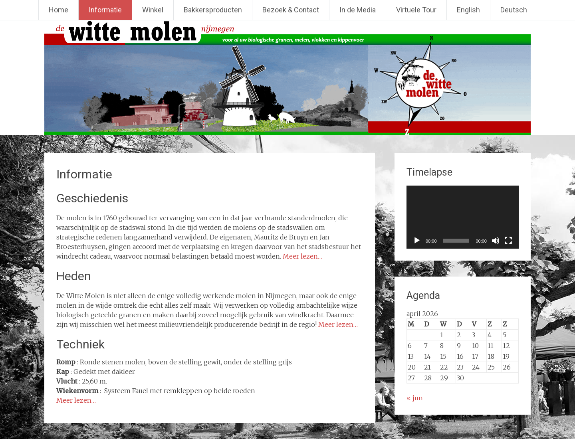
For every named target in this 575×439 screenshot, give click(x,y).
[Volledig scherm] (508, 241)
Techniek (80, 344)
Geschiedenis (92, 198)
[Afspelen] (417, 241)
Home (58, 10)
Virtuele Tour (416, 10)
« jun (414, 398)
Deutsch (513, 10)
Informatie (105, 10)
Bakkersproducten (213, 10)
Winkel (152, 10)
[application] (462, 217)
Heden (73, 276)
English (468, 10)
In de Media (357, 10)
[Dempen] (496, 241)
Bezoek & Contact (290, 10)
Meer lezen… (302, 256)
